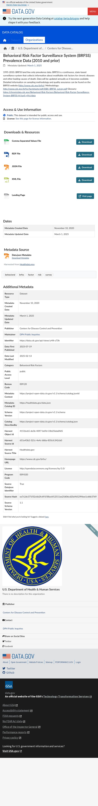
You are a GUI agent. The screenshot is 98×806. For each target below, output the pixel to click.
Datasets (16, 40)
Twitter (6, 641)
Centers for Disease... (60, 48)
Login (78, 662)
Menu (93, 11)
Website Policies (36, 662)
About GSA (9, 705)
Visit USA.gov (11, 751)
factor (31, 274)
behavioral (10, 274)
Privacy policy (10, 737)
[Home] (18, 11)
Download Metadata (20, 258)
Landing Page (18, 195)
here (47, 517)
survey (48, 274)
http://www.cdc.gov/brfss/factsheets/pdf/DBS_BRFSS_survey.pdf (35, 88)
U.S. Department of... (31, 48)
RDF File (16, 153)
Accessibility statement (16, 710)
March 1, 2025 (34, 65)
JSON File (17, 166)
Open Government (19, 662)
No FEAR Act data (12, 721)
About (5, 662)
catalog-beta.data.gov (66, 18)
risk (39, 274)
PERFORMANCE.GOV (64, 662)
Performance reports (15, 732)
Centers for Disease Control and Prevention (24, 612)
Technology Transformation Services (66, 696)
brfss (21, 274)
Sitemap (49, 662)
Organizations (34, 39)
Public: (10, 115)
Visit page (85, 196)
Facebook (7, 646)
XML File (16, 179)
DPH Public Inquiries (13, 628)
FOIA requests (11, 716)
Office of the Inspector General (20, 727)
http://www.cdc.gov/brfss (31, 85)
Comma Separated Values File (26, 140)
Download (85, 142)
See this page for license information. (33, 118)
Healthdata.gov (27, 264)
